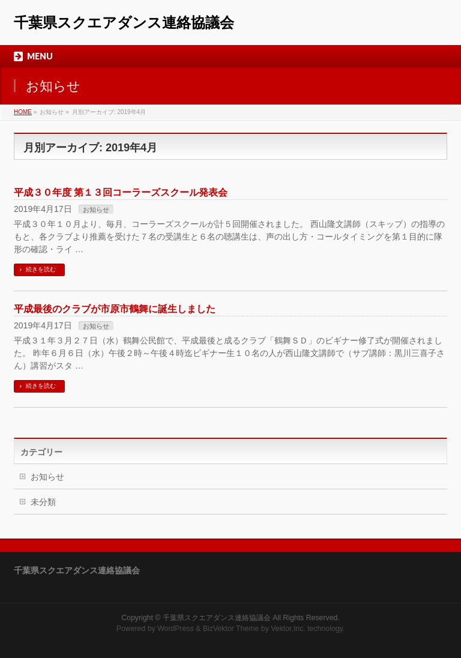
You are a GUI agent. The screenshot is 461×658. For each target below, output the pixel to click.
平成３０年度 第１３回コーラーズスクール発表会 (120, 192)
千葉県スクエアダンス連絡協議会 (124, 22)
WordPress (175, 628)
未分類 (43, 502)
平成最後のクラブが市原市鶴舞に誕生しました (114, 309)
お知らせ (96, 209)
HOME (23, 112)
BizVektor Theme (231, 628)
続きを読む (41, 269)
